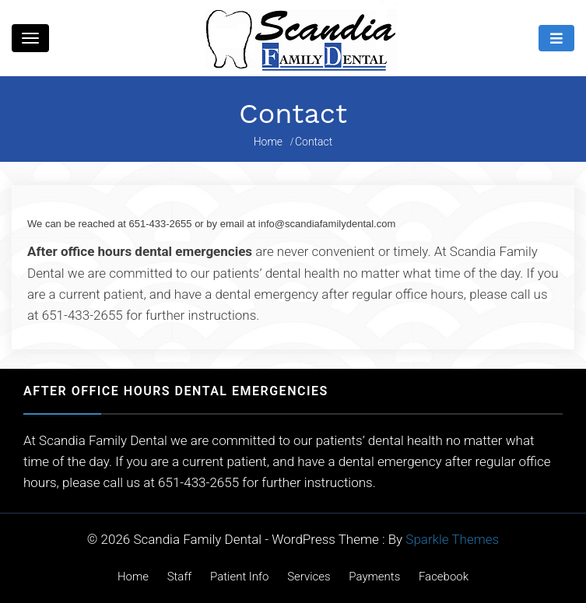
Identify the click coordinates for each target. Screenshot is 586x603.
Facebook (443, 577)
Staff (179, 577)
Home (133, 577)
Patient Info (239, 577)
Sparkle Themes (452, 539)
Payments (374, 577)
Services (309, 577)
